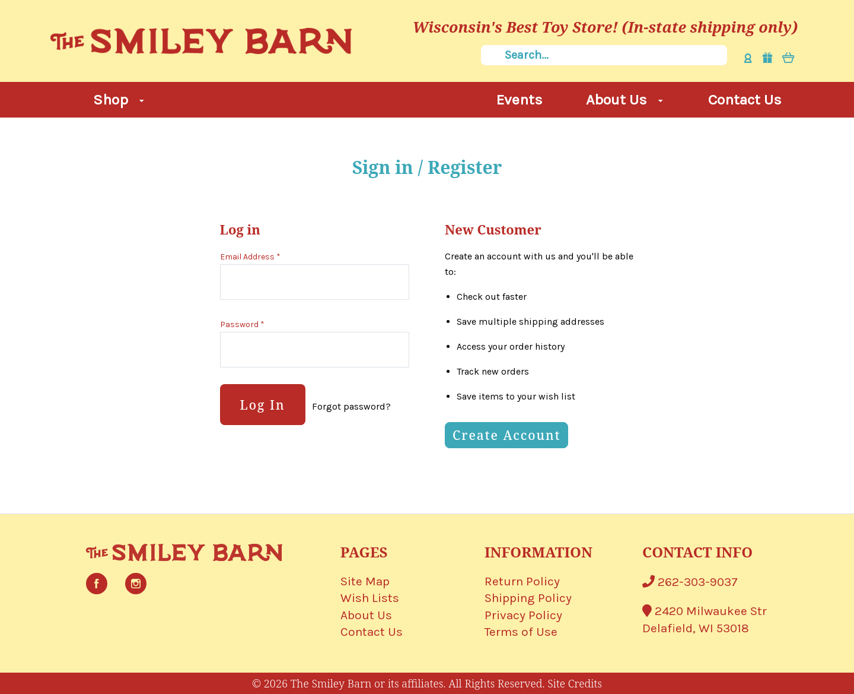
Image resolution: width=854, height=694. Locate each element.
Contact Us (745, 99)
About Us (624, 99)
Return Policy (522, 581)
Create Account (506, 435)
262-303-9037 (690, 582)
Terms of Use (521, 632)
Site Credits (574, 683)
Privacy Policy (523, 615)
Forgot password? (351, 406)
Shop (118, 99)
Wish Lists (369, 598)
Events (519, 99)
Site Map (365, 581)
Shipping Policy (528, 598)
